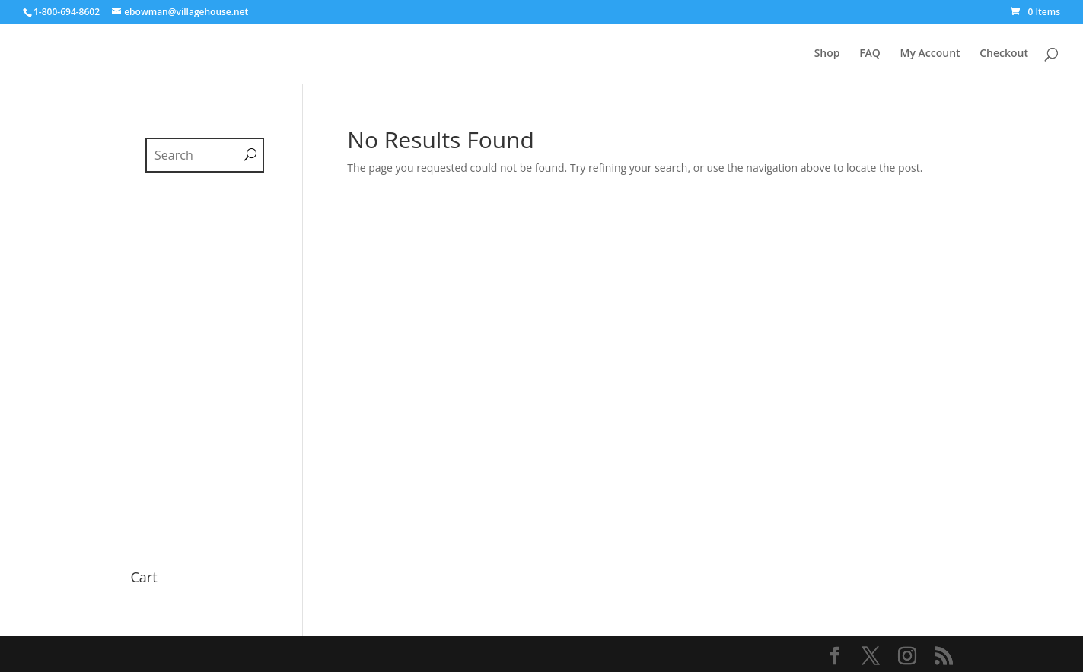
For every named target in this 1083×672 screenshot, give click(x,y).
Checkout (1003, 54)
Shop (827, 54)
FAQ (870, 54)
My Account (930, 54)
